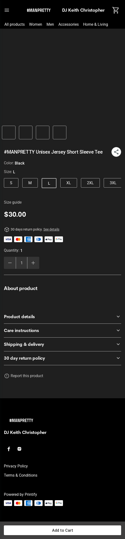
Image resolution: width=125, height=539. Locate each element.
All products (14, 24)
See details (51, 229)
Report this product (27, 375)
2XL (90, 183)
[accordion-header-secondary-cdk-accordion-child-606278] (62, 344)
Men (50, 24)
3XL (113, 183)
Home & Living (95, 24)
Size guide (13, 202)
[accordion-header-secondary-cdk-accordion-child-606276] (62, 316)
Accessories (68, 24)
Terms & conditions (20, 475)
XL (68, 183)
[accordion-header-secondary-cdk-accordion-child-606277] (62, 330)
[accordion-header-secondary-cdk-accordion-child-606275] (62, 358)
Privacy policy (16, 466)
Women (35, 24)
